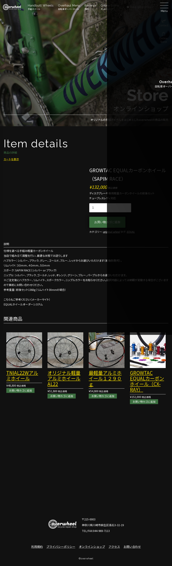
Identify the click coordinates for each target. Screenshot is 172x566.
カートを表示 (11, 159)
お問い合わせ (132, 546)
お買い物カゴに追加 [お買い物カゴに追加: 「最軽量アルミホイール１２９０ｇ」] (103, 396)
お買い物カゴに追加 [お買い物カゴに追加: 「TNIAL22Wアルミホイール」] (21, 390)
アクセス (114, 546)
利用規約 (37, 546)
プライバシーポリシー (60, 546)
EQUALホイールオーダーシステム (23, 304)
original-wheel (111, 232)
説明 (6, 244)
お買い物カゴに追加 (107, 222)
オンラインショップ (92, 546)
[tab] (86, 243)
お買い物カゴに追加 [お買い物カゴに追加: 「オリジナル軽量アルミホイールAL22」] (62, 396)
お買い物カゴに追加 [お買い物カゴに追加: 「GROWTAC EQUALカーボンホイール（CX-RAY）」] (145, 402)
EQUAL (131, 232)
